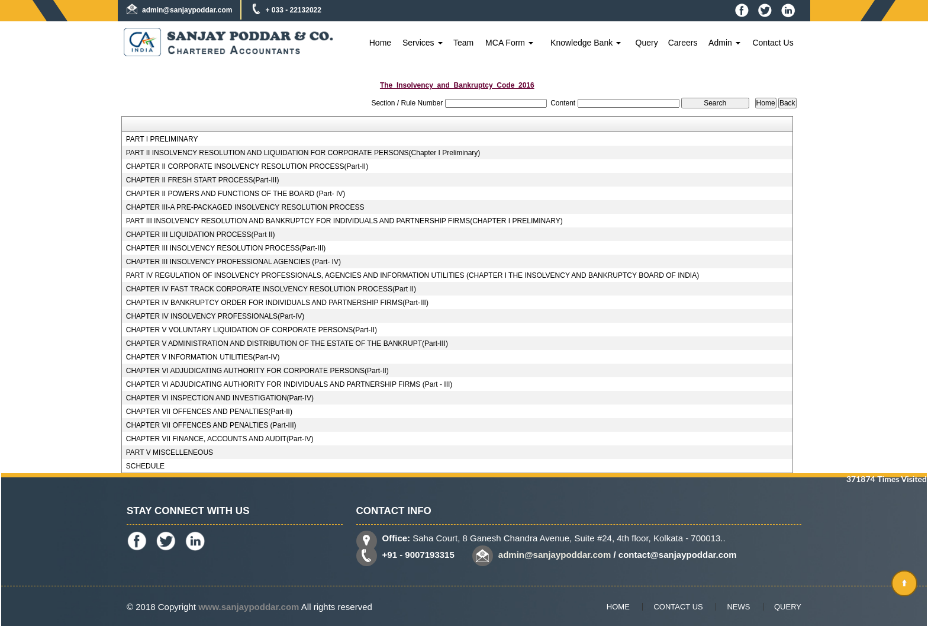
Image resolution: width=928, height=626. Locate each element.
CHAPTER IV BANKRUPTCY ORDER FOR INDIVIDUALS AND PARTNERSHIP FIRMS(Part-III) (277, 302)
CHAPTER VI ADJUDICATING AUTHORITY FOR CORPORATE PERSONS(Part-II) (257, 371)
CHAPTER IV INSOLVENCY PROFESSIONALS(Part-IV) (215, 316)
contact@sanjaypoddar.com (677, 555)
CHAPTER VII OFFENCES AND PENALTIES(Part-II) (209, 411)
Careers (683, 42)
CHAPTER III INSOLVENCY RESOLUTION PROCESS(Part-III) (226, 248)
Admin (724, 42)
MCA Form (509, 42)
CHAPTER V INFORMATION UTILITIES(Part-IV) (203, 357)
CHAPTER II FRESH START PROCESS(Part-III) (202, 180)
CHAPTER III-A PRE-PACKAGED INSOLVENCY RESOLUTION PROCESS (245, 207)
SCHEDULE (145, 466)
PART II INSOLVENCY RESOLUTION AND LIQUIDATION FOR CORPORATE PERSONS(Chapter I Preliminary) (303, 153)
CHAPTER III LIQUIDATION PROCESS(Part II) (200, 234)
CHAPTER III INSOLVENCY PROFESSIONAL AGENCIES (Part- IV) (233, 262)
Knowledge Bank (585, 42)
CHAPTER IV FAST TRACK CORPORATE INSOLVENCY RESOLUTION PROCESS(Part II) (271, 289)
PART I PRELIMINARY (162, 139)
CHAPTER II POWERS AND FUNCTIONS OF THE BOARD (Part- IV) (235, 194)
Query (647, 42)
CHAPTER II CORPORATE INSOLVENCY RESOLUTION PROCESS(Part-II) (247, 166)
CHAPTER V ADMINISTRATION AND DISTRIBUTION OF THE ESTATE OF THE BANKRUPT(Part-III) (287, 343)
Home (380, 42)
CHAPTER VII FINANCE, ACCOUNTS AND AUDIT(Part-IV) (220, 439)
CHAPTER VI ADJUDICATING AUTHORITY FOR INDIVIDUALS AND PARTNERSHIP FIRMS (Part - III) (289, 384)
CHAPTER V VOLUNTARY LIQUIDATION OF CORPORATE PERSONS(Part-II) (251, 330)
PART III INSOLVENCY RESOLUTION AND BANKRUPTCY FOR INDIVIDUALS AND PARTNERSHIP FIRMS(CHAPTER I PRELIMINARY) (344, 221)
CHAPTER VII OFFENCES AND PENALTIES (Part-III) (211, 425)
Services (422, 42)
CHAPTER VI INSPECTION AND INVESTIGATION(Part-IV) (220, 398)
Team (463, 42)
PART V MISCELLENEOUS (169, 452)
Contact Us (772, 42)
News (738, 606)
